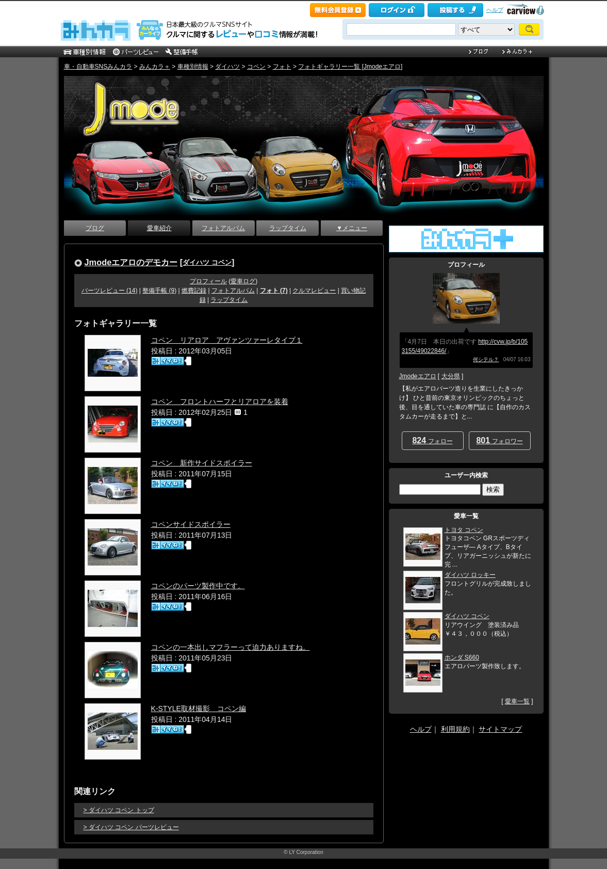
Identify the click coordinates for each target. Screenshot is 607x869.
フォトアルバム (223, 228)
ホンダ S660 (462, 657)
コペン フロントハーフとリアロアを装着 (219, 401)
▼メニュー (351, 228)
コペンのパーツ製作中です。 (198, 586)
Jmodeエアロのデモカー (131, 262)
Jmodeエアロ (417, 376)
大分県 (450, 376)
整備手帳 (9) (159, 290)
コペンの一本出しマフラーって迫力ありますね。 (230, 647)
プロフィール (208, 281)
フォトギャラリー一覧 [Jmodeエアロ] (350, 66)
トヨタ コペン (464, 530)
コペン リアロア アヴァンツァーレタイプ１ (227, 340)
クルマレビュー (314, 290)
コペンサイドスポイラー (191, 524)
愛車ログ (243, 281)
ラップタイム (287, 228)
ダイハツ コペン (207, 262)
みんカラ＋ (154, 66)
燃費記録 (194, 290)
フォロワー (499, 440)
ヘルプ (494, 10)
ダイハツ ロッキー (470, 574)
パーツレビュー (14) (109, 290)
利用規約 (455, 729)
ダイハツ (227, 66)
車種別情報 (192, 66)
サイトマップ (500, 729)
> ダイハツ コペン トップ (119, 810)
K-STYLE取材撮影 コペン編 (198, 708)
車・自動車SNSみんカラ (98, 66)
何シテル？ (486, 359)
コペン (256, 66)
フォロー (432, 440)
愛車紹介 (159, 228)
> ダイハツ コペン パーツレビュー (131, 827)
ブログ (95, 228)
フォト (282, 66)
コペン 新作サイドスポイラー (201, 463)
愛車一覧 (517, 701)
